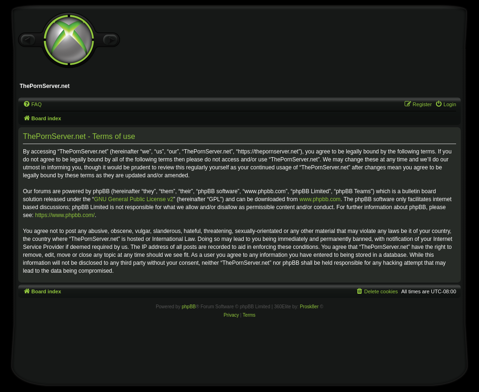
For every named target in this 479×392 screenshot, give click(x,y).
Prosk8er (309, 306)
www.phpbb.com (320, 199)
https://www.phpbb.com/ (64, 215)
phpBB (188, 306)
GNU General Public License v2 (133, 199)
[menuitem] (32, 104)
